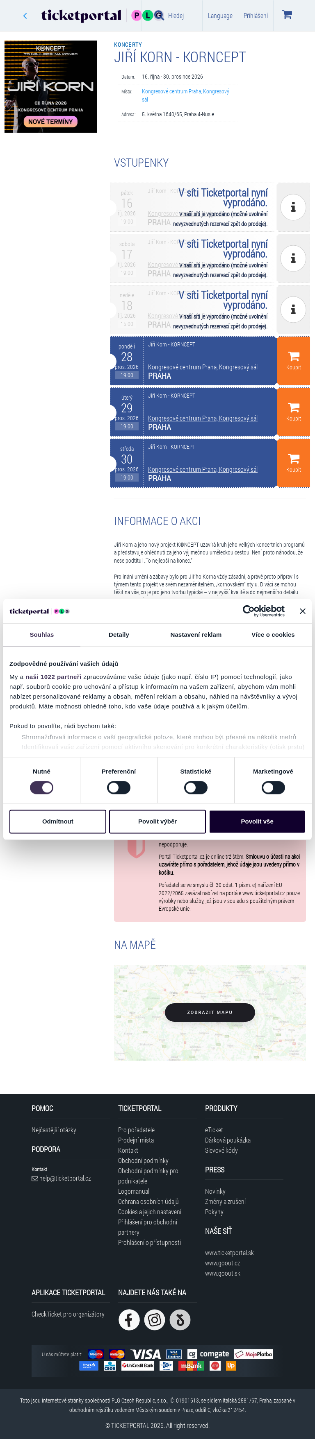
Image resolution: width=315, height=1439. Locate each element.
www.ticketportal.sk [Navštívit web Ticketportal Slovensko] (229, 1252)
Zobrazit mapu (210, 1012)
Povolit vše (257, 821)
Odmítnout (57, 821)
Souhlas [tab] (42, 634)
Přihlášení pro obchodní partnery (147, 1226)
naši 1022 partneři (53, 676)
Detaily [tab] (119, 634)
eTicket (214, 1129)
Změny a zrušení (225, 1201)
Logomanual (133, 1191)
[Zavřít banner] (303, 611)
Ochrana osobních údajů (148, 1201)
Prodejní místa (136, 1140)
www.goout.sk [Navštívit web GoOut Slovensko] (222, 1273)
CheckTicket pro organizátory (68, 1314)
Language (220, 15)
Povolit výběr (157, 821)
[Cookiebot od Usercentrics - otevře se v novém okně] (249, 611)
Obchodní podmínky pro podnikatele (148, 1175)
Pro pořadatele (136, 1129)
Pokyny (214, 1211)
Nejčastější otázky (54, 1129)
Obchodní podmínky (143, 1160)
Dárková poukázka (228, 1140)
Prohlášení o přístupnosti (149, 1242)
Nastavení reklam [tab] (195, 634)
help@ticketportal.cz (61, 1178)
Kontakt (128, 1150)
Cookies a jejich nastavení (149, 1211)
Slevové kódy (221, 1150)
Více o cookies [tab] (273, 634)
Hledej (169, 15)
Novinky (215, 1191)
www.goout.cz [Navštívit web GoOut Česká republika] (222, 1262)
